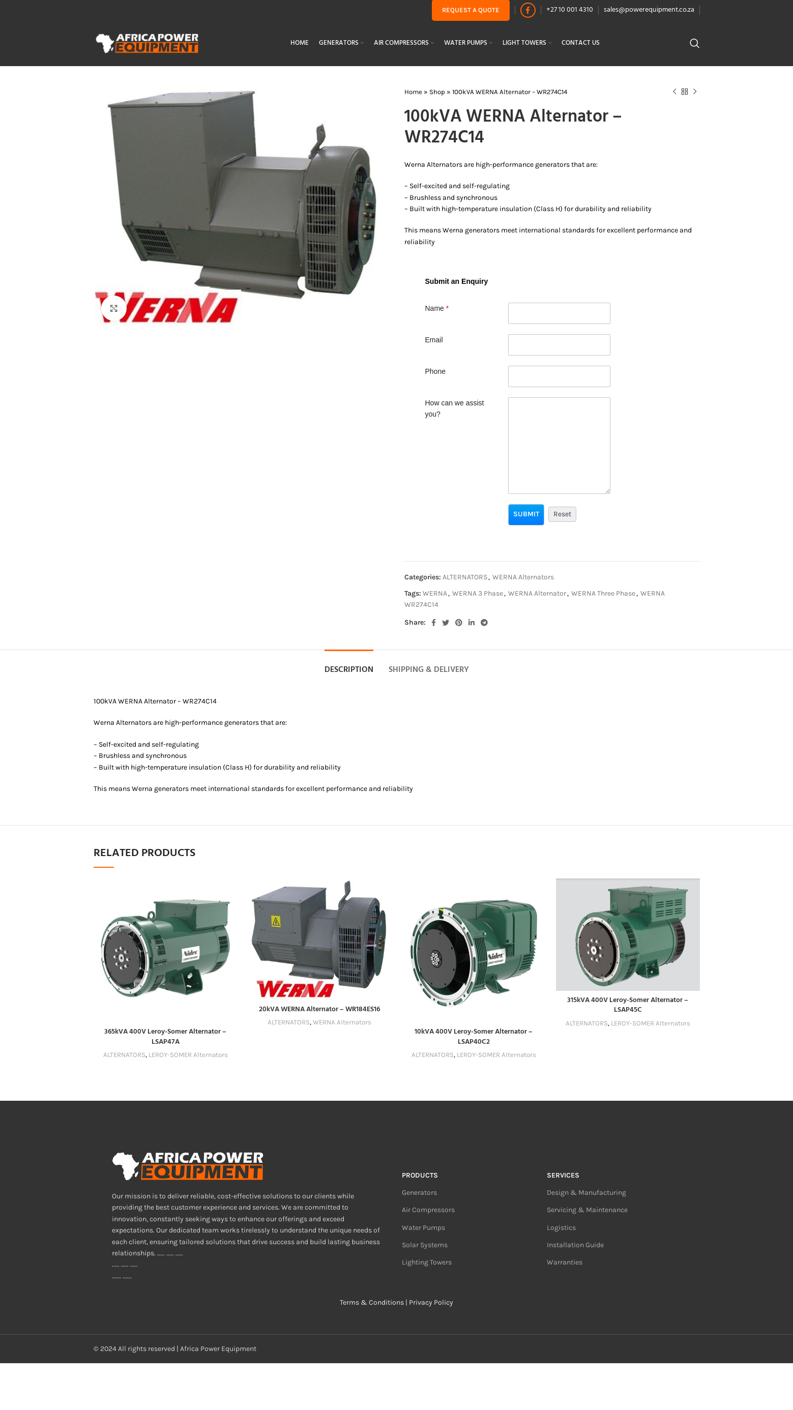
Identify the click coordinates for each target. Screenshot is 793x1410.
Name (437, 308)
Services (563, 1175)
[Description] (559, 445)
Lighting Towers (427, 1262)
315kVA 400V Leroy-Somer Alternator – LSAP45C (627, 1005)
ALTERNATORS (465, 577)
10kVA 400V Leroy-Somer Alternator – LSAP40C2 (474, 1037)
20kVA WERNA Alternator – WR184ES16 (319, 1009)
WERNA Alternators (523, 577)
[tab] (349, 665)
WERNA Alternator (537, 593)
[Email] (559, 345)
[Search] (695, 43)
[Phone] (559, 376)
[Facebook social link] (528, 10)
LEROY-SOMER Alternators (188, 1055)
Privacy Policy (431, 1302)
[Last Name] (559, 313)
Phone (435, 371)
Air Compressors (428, 1210)
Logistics (561, 1227)
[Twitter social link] (445, 622)
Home (413, 92)
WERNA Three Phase (603, 593)
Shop (437, 92)
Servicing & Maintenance (587, 1210)
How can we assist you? (454, 408)
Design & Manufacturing (586, 1192)
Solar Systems (425, 1245)
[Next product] (695, 92)
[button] (526, 514)
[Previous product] (674, 92)
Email (434, 340)
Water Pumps (423, 1227)
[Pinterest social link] (458, 622)
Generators (419, 1192)
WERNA (435, 593)
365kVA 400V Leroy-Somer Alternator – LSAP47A (165, 1037)
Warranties (564, 1262)
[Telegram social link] (484, 622)
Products (420, 1175)
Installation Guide (575, 1245)
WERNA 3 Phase (477, 593)
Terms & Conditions (372, 1302)
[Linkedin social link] (471, 622)
